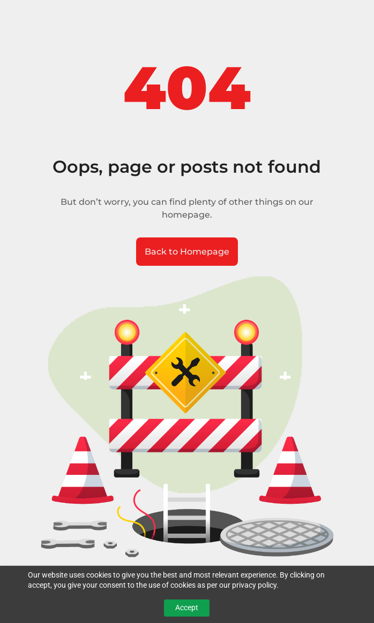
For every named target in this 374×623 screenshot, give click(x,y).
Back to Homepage (187, 252)
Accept (186, 607)
